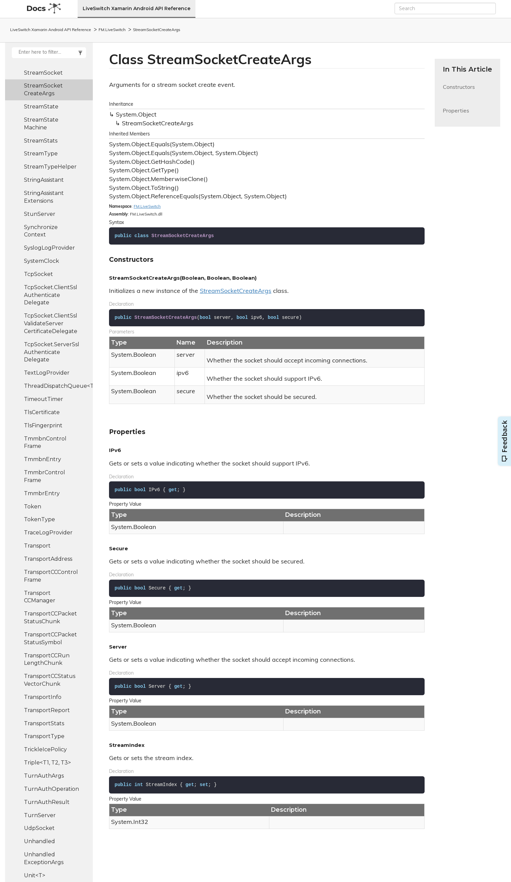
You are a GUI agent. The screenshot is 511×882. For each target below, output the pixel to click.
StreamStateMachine (41, 124)
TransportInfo (42, 697)
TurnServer (40, 815)
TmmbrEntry (42, 493)
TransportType (44, 736)
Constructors (459, 91)
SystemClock (41, 261)
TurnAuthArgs (44, 776)
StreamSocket (43, 73)
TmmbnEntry (42, 459)
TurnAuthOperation (51, 789)
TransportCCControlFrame (51, 576)
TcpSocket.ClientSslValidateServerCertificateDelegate (50, 323)
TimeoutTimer (43, 399)
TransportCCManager (39, 597)
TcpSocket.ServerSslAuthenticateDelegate (51, 352)
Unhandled (39, 841)
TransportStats (44, 723)
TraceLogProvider (48, 532)
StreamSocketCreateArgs (156, 30)
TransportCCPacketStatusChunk (50, 617)
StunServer (39, 214)
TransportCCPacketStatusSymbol (50, 638)
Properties (456, 115)
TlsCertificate (42, 412)
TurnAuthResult (47, 802)
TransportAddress (48, 559)
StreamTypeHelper (50, 166)
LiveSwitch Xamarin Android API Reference (136, 8)
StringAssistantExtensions (44, 197)
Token (32, 506)
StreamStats (40, 140)
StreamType (41, 153)
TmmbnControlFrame (45, 442)
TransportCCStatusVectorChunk (49, 680)
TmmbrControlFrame (44, 476)
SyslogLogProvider (49, 248)
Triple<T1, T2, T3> (47, 762)
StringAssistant (44, 180)
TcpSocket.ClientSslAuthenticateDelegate (50, 295)
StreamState (41, 106)
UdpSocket (39, 828)
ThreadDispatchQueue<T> (58, 386)
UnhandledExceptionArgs (43, 858)
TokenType (39, 519)
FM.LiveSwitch (112, 30)
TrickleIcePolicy (45, 749)
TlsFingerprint (43, 425)
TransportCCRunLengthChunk (47, 659)
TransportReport (47, 710)
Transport (37, 546)
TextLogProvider (47, 373)
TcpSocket (38, 274)
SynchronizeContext (41, 231)
